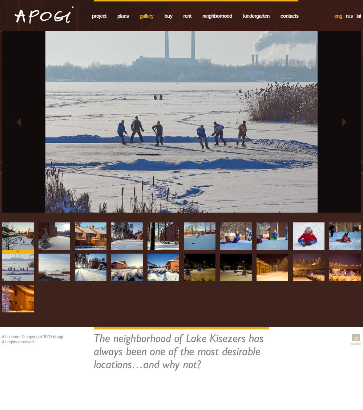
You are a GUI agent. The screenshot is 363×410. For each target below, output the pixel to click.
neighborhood (217, 16)
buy (168, 16)
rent (187, 16)
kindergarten (256, 16)
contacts (290, 16)
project (99, 16)
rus (349, 16)
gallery (146, 16)
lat (358, 16)
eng (338, 16)
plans (123, 16)
